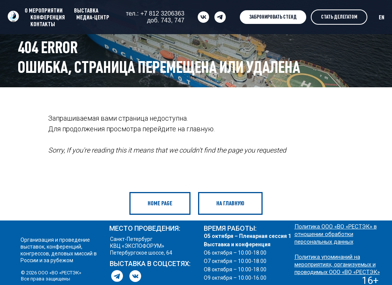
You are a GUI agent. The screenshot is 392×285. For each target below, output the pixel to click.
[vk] (203, 17)
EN (381, 17)
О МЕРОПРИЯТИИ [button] (44, 10)
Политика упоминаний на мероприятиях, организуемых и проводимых (335, 265)
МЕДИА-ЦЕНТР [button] (92, 17)
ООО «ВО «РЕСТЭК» (354, 272)
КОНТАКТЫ (42, 23)
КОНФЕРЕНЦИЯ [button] (47, 17)
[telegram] (220, 17)
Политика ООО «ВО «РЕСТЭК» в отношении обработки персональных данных (335, 234)
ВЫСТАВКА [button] (86, 10)
